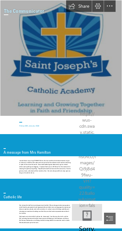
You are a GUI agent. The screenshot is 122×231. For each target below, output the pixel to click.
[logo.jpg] (61, 58)
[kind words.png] (87, 212)
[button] (79, 6)
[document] (61, 115)
